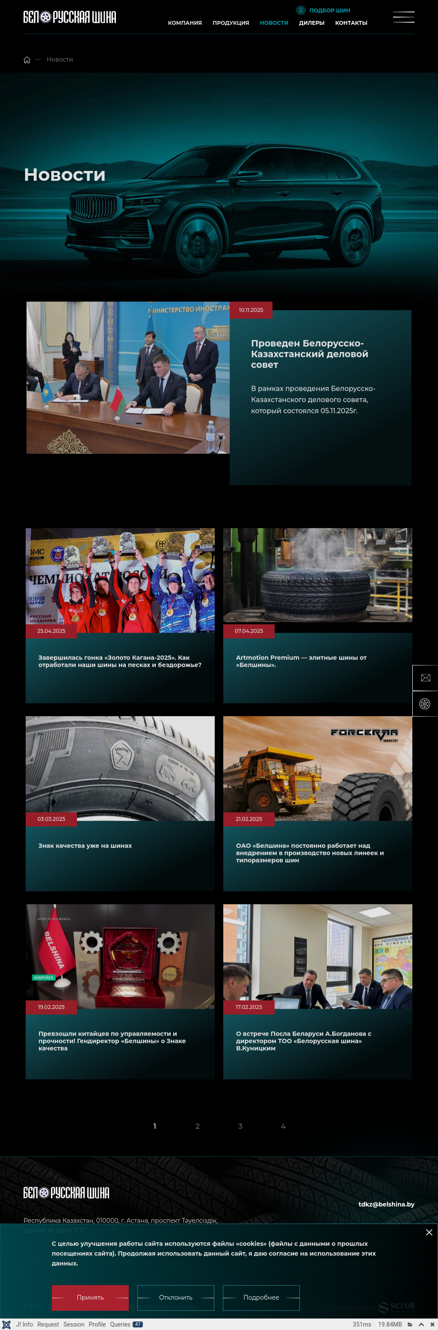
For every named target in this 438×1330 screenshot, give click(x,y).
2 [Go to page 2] (197, 1125)
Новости (274, 23)
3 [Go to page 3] (240, 1125)
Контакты (351, 23)
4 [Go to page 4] (283, 1125)
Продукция (231, 23)
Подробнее (261, 1297)
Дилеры (312, 23)
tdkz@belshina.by (386, 1204)
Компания (185, 23)
